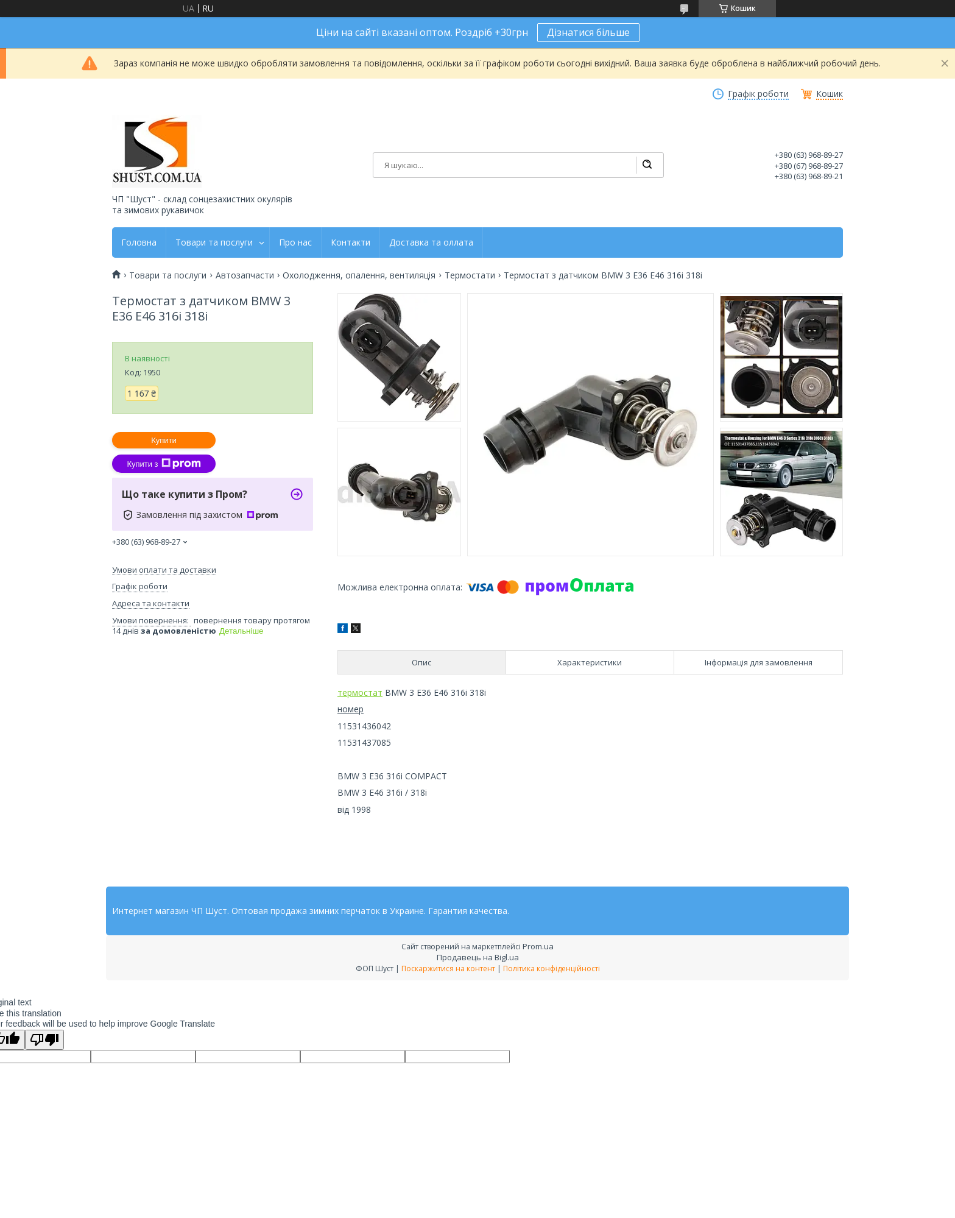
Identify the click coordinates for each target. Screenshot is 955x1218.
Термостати (470, 275)
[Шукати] (647, 165)
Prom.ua (538, 946)
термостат (359, 692)
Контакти (350, 242)
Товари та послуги (214, 242)
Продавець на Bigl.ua (478, 957)
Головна (139, 242)
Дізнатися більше (588, 32)
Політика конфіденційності (551, 968)
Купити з (163, 463)
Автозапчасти (245, 275)
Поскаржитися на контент (448, 968)
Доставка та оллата (431, 242)
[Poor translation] (44, 1040)
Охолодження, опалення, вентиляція (359, 275)
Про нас (295, 242)
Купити (164, 440)
